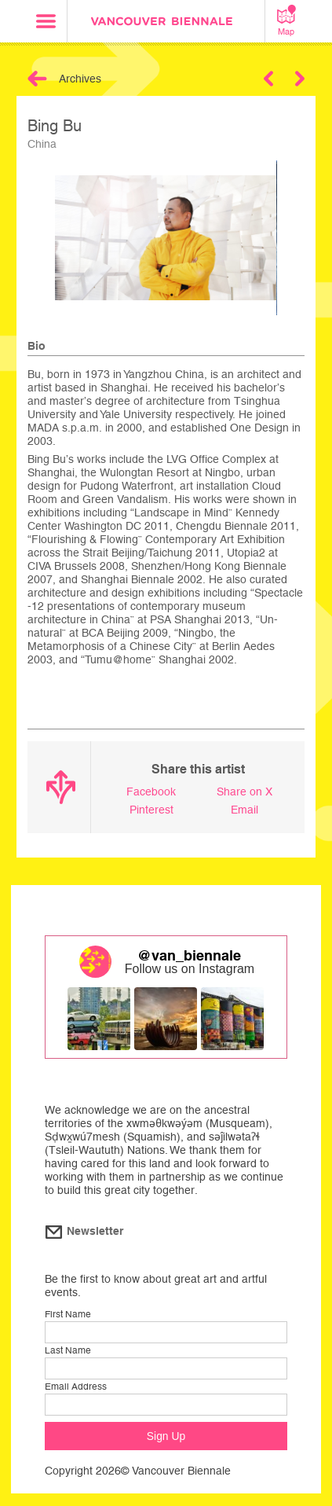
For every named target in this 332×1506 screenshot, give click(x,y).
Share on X (244, 791)
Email (244, 809)
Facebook (151, 791)
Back (37, 78)
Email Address (76, 1386)
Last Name (68, 1350)
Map (286, 20)
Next (300, 78)
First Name (68, 1314)
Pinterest (151, 809)
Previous (268, 78)
